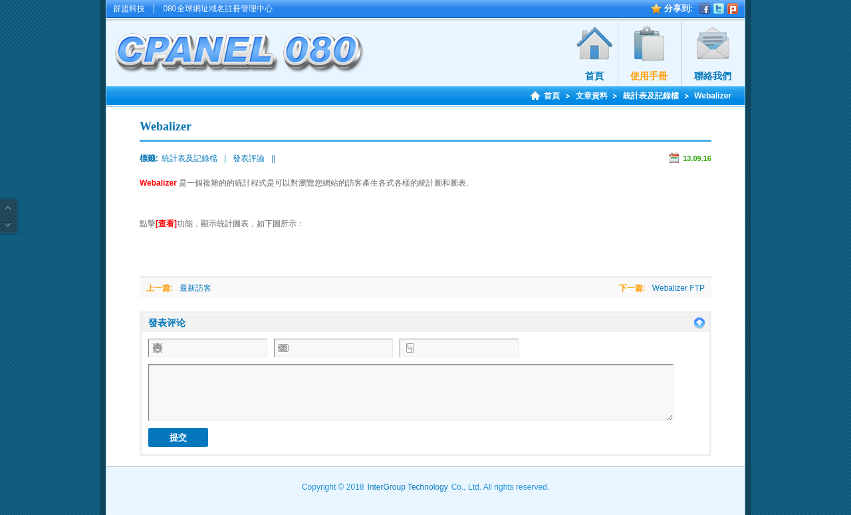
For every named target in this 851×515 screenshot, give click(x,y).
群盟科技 (129, 8)
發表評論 (249, 158)
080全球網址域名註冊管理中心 (218, 8)
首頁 (594, 76)
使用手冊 (649, 76)
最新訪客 (195, 288)
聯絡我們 (712, 76)
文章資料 (592, 95)
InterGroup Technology (407, 487)
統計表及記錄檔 (651, 95)
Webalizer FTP (678, 288)
